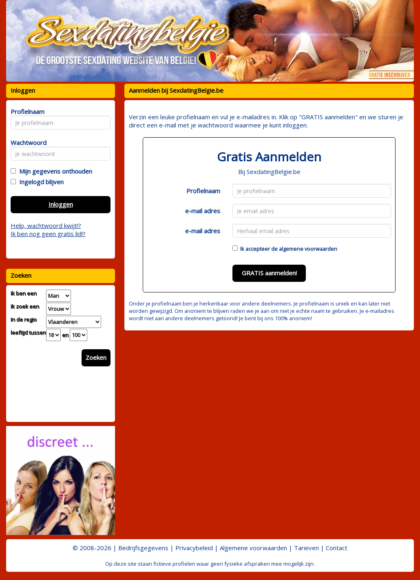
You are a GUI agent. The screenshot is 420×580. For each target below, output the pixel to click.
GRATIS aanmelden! (269, 273)
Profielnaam (203, 191)
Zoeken (96, 357)
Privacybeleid (194, 548)
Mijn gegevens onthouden (54, 171)
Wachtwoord (26, 142)
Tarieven (306, 548)
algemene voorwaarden (308, 248)
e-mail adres (202, 211)
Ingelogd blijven (40, 182)
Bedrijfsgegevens (143, 548)
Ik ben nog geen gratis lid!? (48, 234)
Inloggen (61, 204)
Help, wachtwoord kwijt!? (46, 225)
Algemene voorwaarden (253, 548)
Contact (336, 548)
